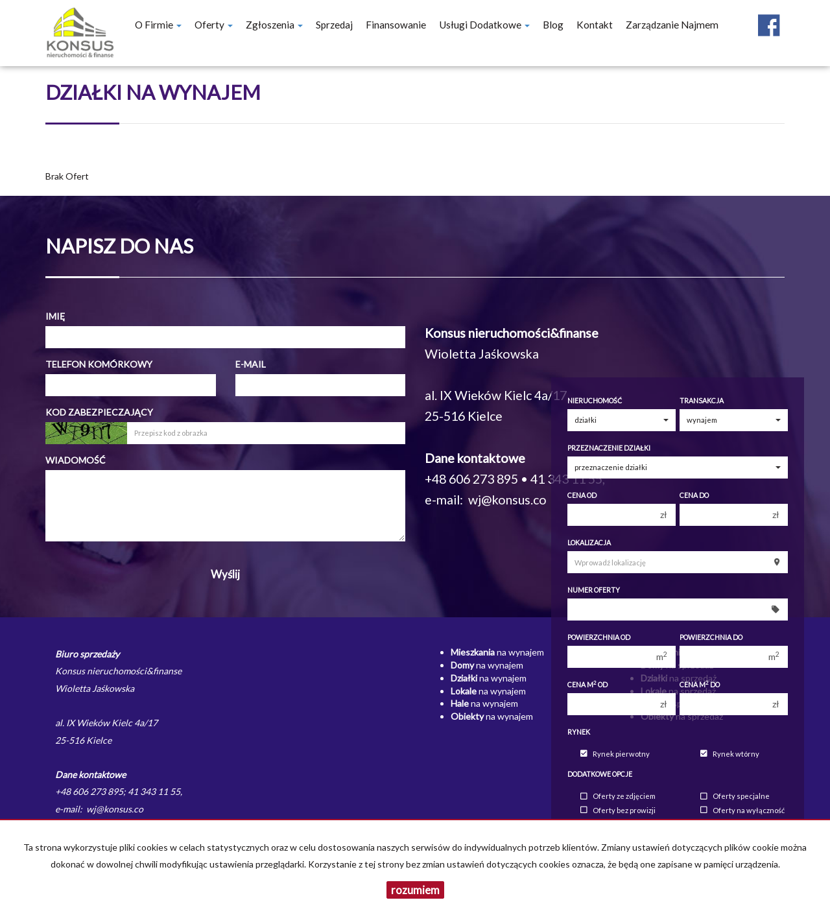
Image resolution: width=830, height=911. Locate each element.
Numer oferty (593, 590)
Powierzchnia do (711, 637)
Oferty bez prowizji (618, 810)
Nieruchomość (594, 401)
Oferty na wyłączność (742, 810)
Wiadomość (75, 460)
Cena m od (587, 684)
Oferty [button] (214, 24)
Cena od (582, 495)
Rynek (578, 732)
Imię (55, 316)
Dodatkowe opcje (599, 774)
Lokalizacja (589, 543)
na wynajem (497, 651)
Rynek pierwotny (615, 754)
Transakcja (702, 401)
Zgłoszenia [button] (274, 24)
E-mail (250, 364)
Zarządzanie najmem (672, 24)
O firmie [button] (158, 24)
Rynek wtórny (729, 754)
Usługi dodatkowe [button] (484, 24)
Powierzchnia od (598, 637)
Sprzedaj (334, 24)
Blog (553, 24)
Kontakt (594, 24)
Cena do (694, 495)
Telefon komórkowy (98, 364)
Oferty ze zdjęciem (618, 796)
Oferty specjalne (735, 796)
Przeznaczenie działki (608, 448)
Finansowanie (396, 24)
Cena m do (700, 684)
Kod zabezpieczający (99, 412)
